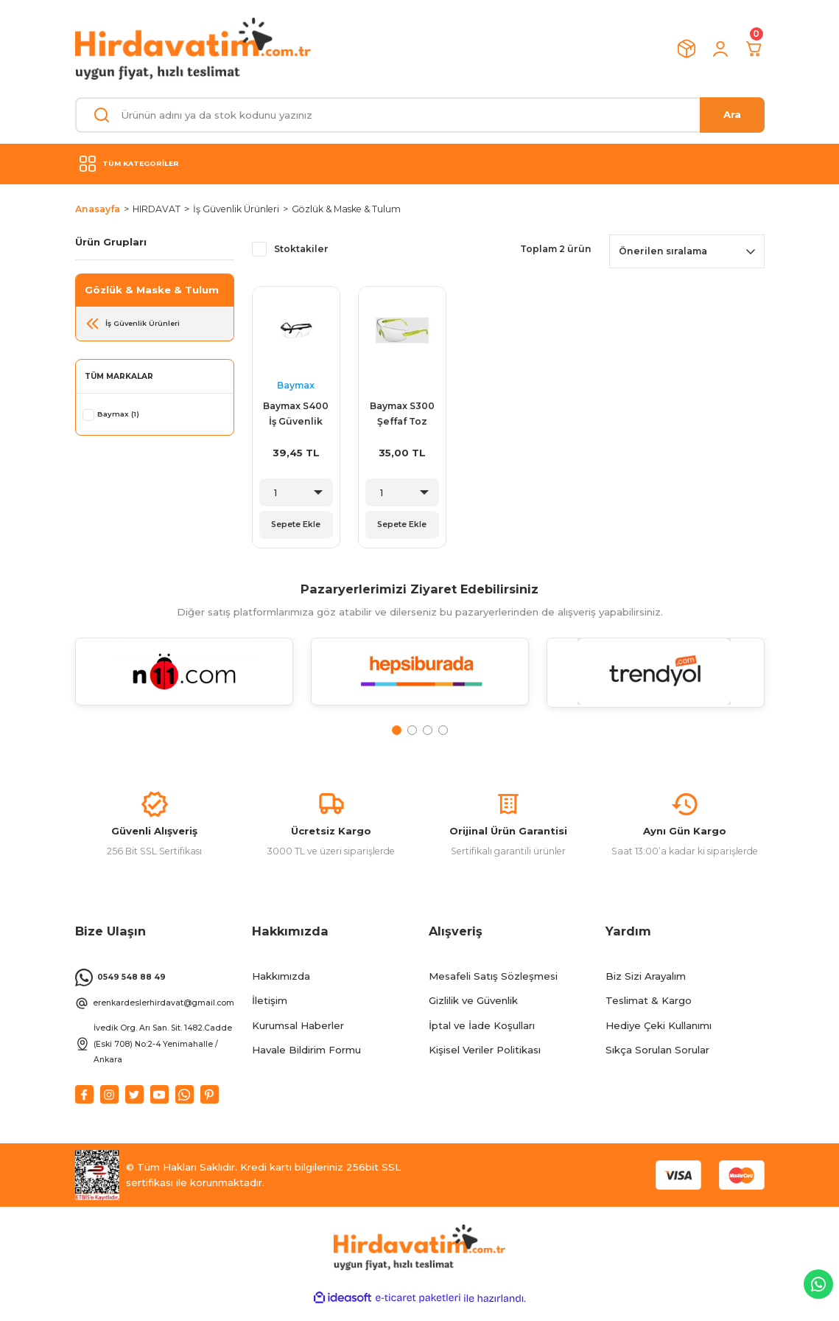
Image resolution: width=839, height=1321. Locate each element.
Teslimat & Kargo (648, 1013)
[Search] (420, 115)
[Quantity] (296, 492)
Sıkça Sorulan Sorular (657, 1062)
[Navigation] (420, 164)
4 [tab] (443, 734)
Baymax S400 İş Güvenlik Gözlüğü (296, 415)
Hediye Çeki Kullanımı (658, 1037)
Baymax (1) (119, 414)
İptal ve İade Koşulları (482, 1037)
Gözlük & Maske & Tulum (346, 209)
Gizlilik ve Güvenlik (473, 1013)
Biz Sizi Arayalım (645, 988)
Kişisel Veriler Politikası (485, 1062)
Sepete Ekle (296, 525)
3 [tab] (427, 734)
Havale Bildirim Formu (306, 1062)
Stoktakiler (301, 248)
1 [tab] (396, 734)
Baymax (296, 385)
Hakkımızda (281, 988)
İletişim (269, 1013)
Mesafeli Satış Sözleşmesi (493, 988)
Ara (732, 114)
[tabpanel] (184, 685)
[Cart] (754, 48)
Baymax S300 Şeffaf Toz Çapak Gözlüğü (402, 415)
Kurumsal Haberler (298, 1037)
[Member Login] (720, 48)
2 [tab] (412, 734)
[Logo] (193, 49)
